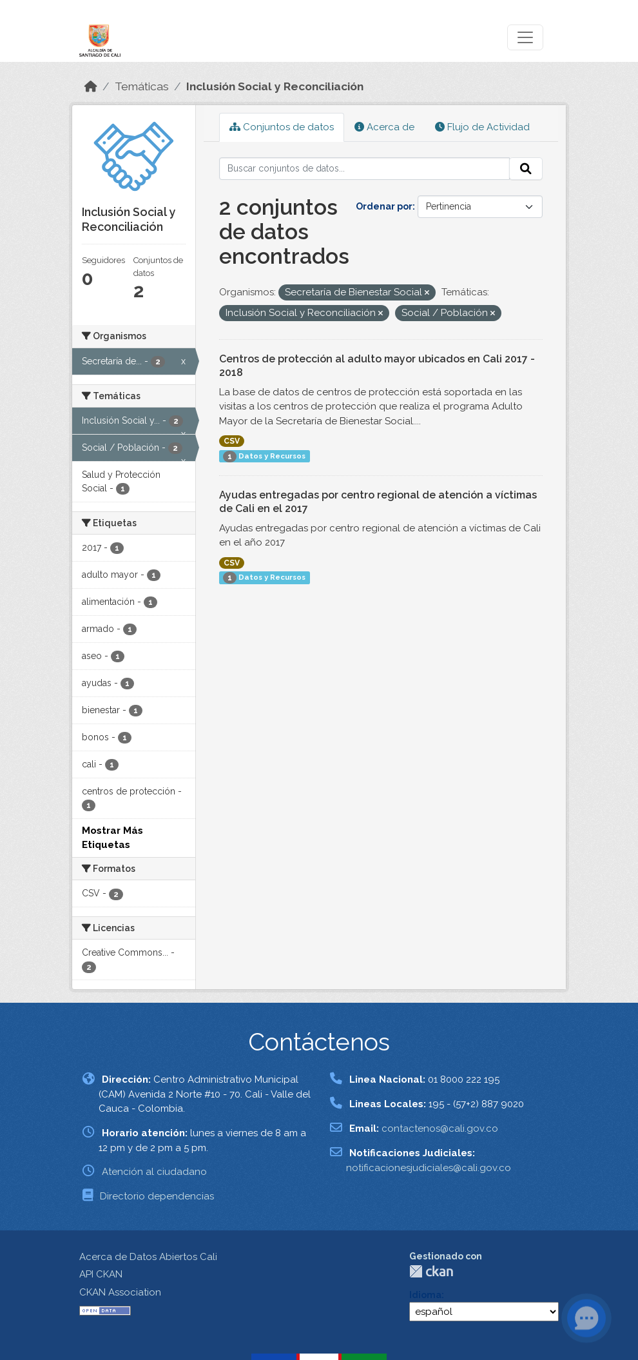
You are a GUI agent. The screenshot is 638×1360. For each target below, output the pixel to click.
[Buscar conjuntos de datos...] (364, 169)
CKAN (431, 1271)
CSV (232, 441)
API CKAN (100, 1274)
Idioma (425, 1295)
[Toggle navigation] (525, 37)
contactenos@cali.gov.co (440, 1128)
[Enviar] (526, 169)
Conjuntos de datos (281, 127)
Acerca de (384, 127)
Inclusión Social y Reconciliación (274, 86)
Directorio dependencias (157, 1196)
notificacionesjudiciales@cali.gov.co (428, 1168)
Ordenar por (384, 206)
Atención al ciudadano (154, 1172)
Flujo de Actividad (482, 127)
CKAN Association (120, 1292)
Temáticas (142, 86)
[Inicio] (90, 86)
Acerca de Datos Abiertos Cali (148, 1257)
